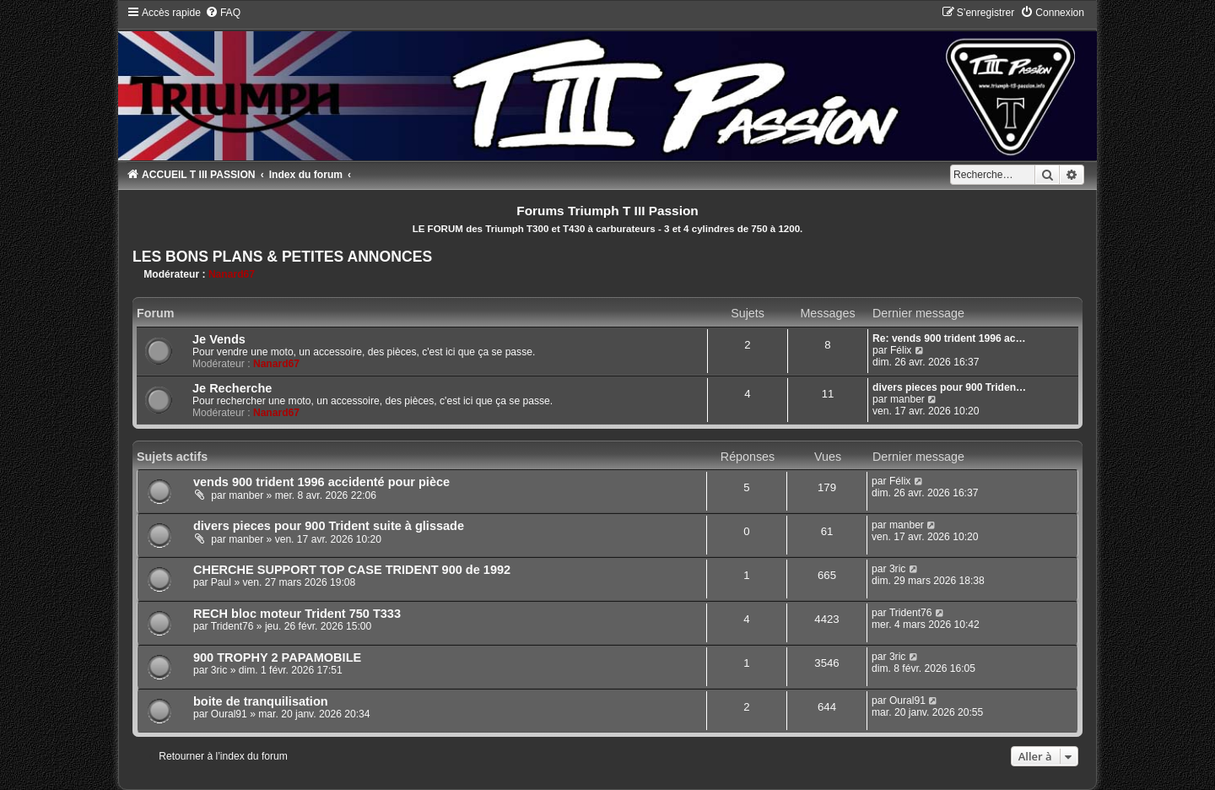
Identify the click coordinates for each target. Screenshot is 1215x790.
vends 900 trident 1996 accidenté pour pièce (321, 482)
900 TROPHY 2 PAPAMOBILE (277, 657)
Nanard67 (231, 274)
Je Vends (219, 339)
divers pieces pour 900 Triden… (949, 387)
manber (907, 399)
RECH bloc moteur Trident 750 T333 (297, 613)
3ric (897, 569)
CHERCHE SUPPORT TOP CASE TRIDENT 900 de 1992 (351, 569)
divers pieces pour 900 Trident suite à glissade (328, 526)
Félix (901, 350)
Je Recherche (232, 388)
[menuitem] (222, 13)
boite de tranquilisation (260, 701)
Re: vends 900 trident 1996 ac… (949, 338)
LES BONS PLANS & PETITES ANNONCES (282, 256)
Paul (221, 582)
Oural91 (229, 714)
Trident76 (232, 626)
